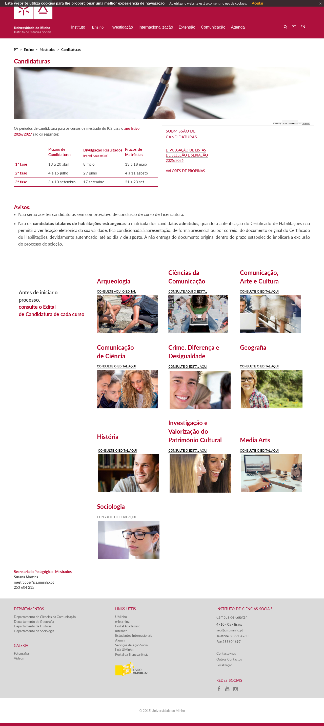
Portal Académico (127, 626)
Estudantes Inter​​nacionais (133, 635)
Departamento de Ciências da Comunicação (45, 617)
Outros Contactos (229, 659)
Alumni (120, 640)
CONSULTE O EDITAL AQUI (259, 291)
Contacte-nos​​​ (226, 653)
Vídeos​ (19, 658)
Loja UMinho (124, 650)
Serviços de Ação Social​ (131, 645)
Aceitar (257, 3)
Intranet (121, 631)
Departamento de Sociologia (34, 631)
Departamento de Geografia (34, 622)
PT (16, 50)
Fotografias (22, 653)
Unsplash (306, 123)
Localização (224, 665)
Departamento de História (32, 626)
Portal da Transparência (131, 654)
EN (302, 27)
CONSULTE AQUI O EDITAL (116, 291)
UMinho (121, 617)
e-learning (122, 622)
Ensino (29, 50)
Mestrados (47, 50)
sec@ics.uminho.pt (229, 630)
